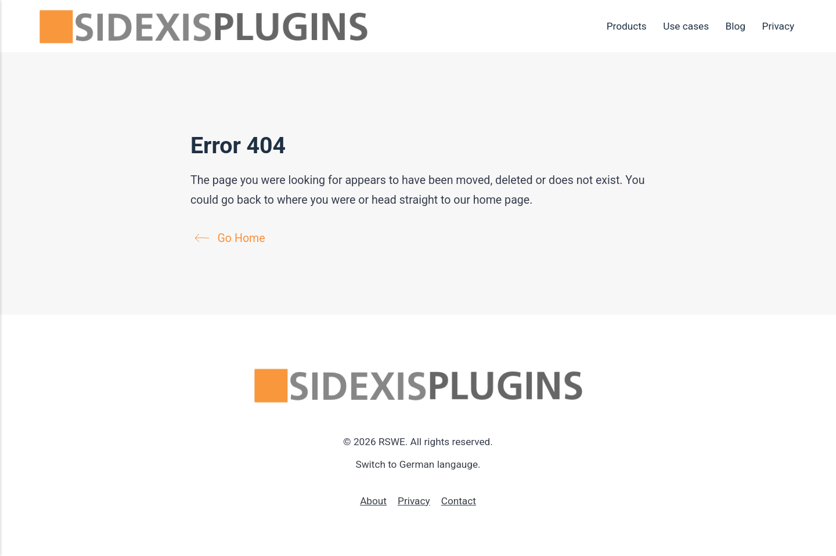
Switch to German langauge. (417, 464)
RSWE (392, 441)
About (373, 501)
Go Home (232, 238)
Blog (735, 26)
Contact (458, 501)
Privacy (778, 26)
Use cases (686, 26)
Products (627, 26)
